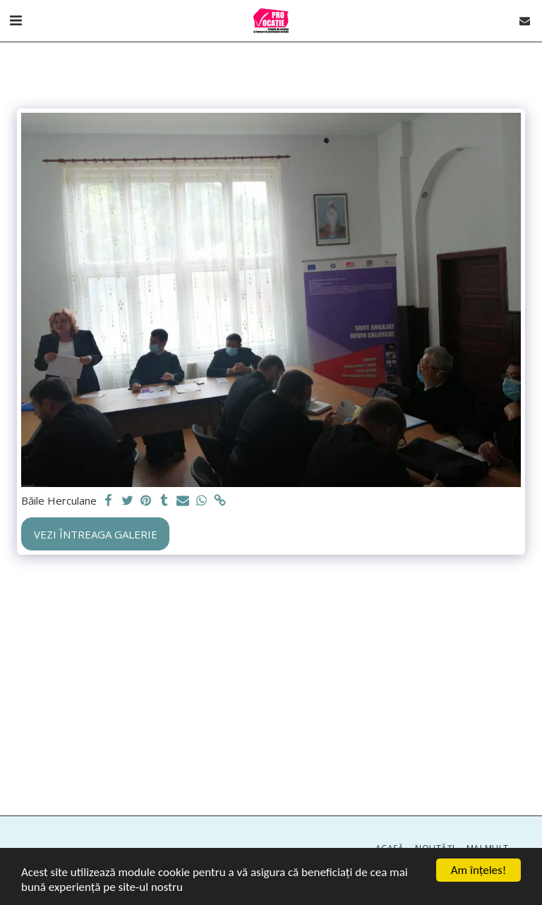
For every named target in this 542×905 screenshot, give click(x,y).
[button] (16, 20)
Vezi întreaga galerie (95, 534)
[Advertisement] (271, 688)
